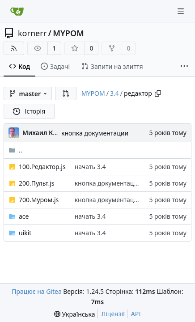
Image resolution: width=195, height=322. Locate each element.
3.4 (114, 93)
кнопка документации (94, 133)
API (136, 313)
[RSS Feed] (14, 48)
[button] (65, 93)
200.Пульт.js (37, 183)
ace (24, 216)
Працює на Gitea (36, 291)
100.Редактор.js (42, 166)
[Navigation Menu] (182, 11)
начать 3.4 (90, 166)
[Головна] (17, 11)
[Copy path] (158, 93)
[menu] (74, 314)
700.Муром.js (39, 199)
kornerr (32, 33)
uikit (25, 233)
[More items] (184, 66)
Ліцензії (112, 313)
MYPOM (68, 33)
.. (15, 150)
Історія (29, 111)
